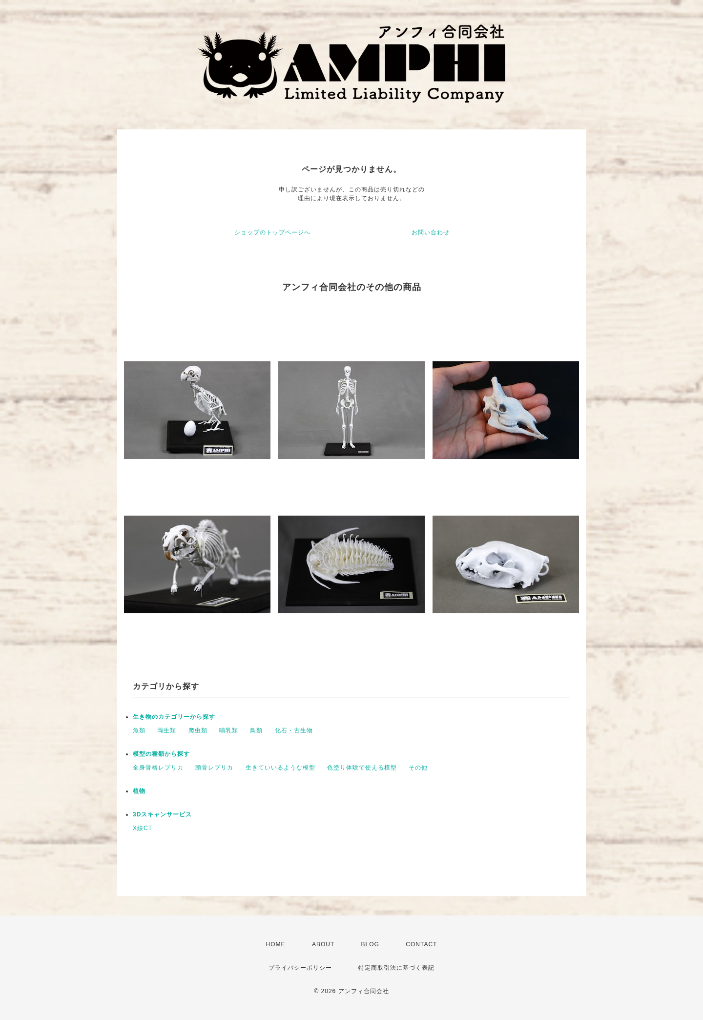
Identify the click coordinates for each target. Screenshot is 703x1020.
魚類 (139, 730)
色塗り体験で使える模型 (362, 767)
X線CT (142, 828)
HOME (276, 944)
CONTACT (421, 944)
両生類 (166, 730)
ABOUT (323, 944)
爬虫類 (197, 730)
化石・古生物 (294, 730)
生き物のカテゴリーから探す (174, 716)
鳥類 (256, 730)
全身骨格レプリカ (158, 767)
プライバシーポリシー (300, 967)
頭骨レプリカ (214, 767)
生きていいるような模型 (280, 767)
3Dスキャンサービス (162, 814)
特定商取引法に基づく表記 (396, 967)
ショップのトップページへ (272, 232)
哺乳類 (228, 730)
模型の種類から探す (161, 753)
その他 (418, 767)
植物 (139, 791)
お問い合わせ (431, 232)
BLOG (370, 944)
